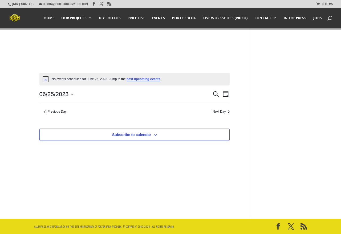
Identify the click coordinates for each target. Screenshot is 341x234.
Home (49, 18)
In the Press (295, 18)
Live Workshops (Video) (225, 18)
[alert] (134, 79)
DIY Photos (110, 18)
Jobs (317, 18)
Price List (136, 18)
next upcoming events (143, 79)
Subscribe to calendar (131, 135)
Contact (262, 18)
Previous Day (55, 111)
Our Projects (74, 18)
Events (158, 18)
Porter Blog (184, 18)
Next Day (221, 111)
